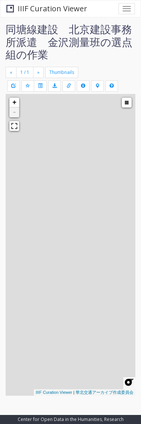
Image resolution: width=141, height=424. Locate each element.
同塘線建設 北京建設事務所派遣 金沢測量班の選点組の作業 (69, 41)
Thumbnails (61, 72)
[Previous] (11, 72)
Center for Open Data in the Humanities (60, 419)
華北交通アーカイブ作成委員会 (104, 392)
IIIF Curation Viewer (46, 8)
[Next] (38, 72)
